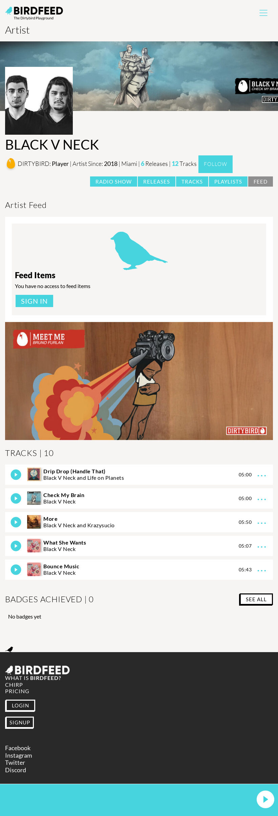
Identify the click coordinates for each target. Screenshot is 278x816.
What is (33, 678)
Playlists (228, 181)
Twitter (15, 762)
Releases (156, 181)
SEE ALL (256, 599)
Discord (15, 770)
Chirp (14, 684)
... (262, 473)
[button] (265, 800)
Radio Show (113, 181)
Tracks (192, 181)
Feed (261, 181)
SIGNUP (19, 722)
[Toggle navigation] (263, 13)
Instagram (18, 755)
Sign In (34, 301)
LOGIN (20, 705)
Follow (215, 164)
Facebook (17, 748)
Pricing (17, 691)
